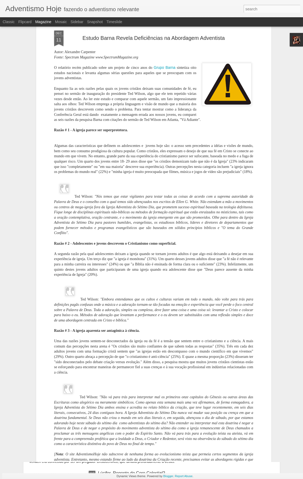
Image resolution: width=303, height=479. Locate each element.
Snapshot (95, 22)
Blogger (168, 476)
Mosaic (61, 22)
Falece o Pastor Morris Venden (68, 436)
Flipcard (25, 22)
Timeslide (114, 22)
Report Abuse (184, 476)
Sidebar (77, 22)
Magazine (43, 22)
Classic (9, 22)
